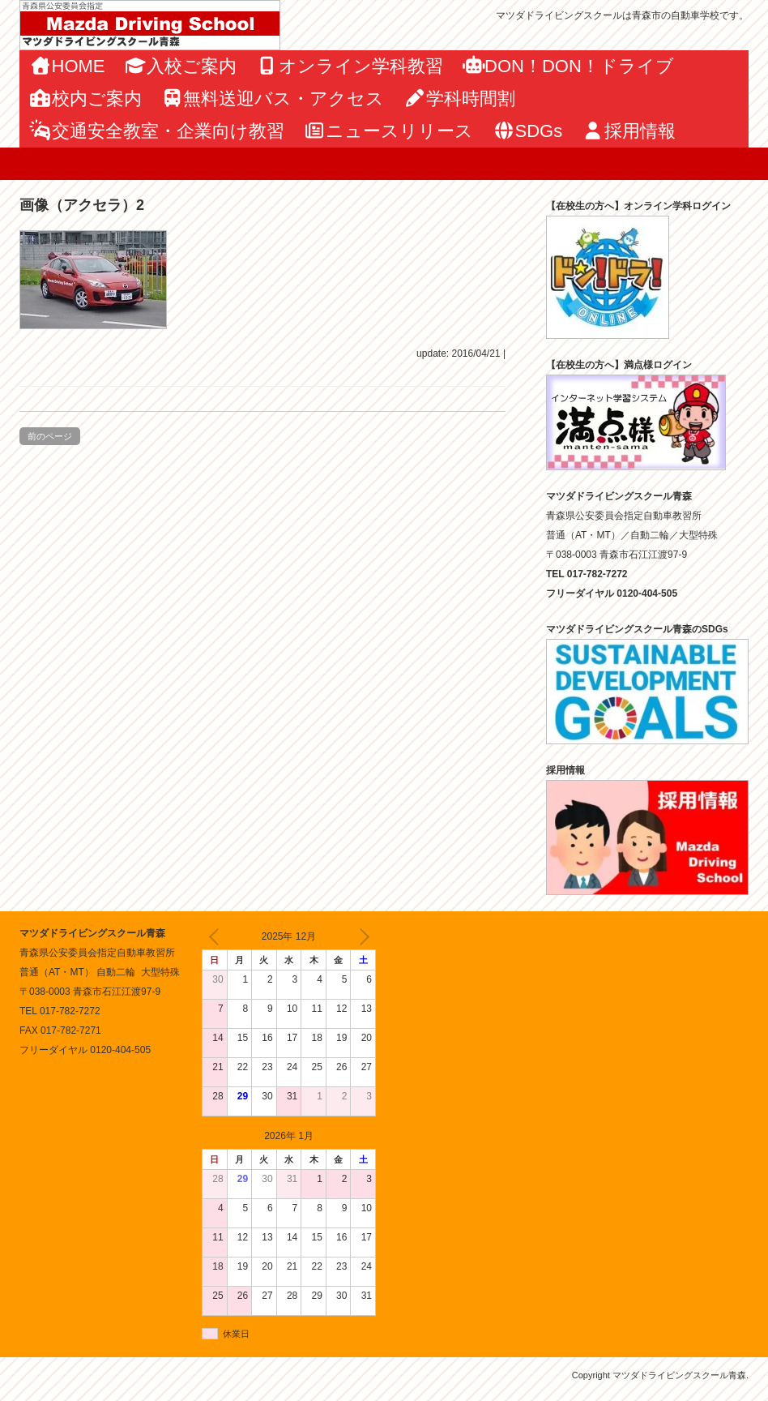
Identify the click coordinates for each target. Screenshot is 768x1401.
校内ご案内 (85, 98)
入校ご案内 (181, 66)
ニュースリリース (389, 131)
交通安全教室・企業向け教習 (156, 131)
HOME (67, 66)
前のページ (50, 436)
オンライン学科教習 (349, 66)
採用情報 (629, 131)
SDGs (527, 131)
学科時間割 (459, 98)
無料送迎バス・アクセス (273, 98)
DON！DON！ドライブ (568, 66)
